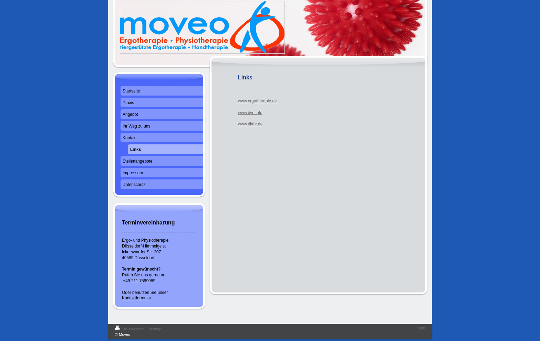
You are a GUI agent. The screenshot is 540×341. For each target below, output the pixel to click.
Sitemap (154, 329)
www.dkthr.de (250, 124)
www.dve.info (250, 112)
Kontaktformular (136, 298)
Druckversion (130, 329)
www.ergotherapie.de (257, 101)
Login (420, 328)
